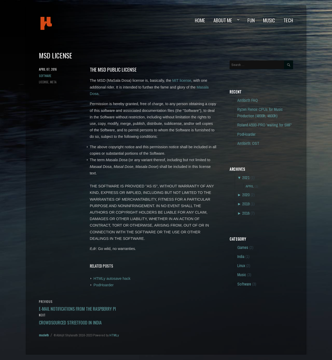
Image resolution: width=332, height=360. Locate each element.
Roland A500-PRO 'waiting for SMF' (264, 125)
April (250, 186)
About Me (222, 20)
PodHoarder (103, 285)
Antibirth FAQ (247, 100)
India (240, 256)
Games (242, 247)
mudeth (63, 23)
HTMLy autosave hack (111, 278)
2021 (246, 177)
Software (45, 75)
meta (53, 82)
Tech (288, 20)
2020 (246, 195)
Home (200, 20)
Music (269, 20)
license (44, 82)
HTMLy (114, 335)
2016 (246, 213)
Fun (251, 20)
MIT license (181, 80)
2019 (246, 204)
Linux (241, 265)
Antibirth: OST (248, 143)
